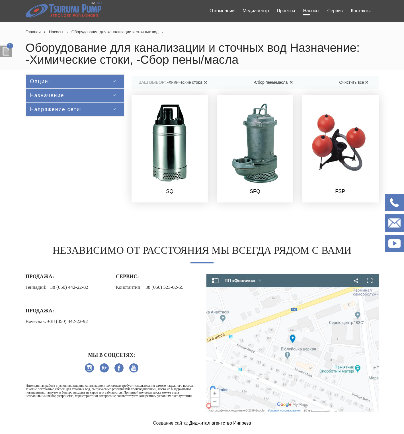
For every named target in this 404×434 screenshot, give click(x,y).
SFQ (255, 191)
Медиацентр (256, 10)
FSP (340, 191)
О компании (222, 10)
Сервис (335, 10)
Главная (33, 32)
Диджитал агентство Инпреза (220, 423)
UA (93, 3)
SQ (169, 191)
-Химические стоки (188, 82)
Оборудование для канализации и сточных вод (115, 32)
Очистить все (354, 82)
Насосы (311, 10)
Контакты (360, 10)
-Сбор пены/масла (274, 82)
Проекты (286, 10)
